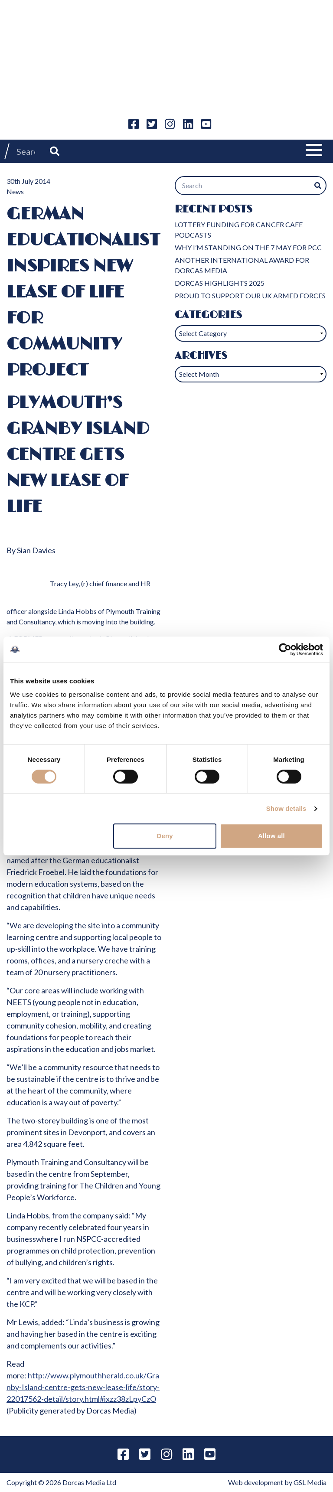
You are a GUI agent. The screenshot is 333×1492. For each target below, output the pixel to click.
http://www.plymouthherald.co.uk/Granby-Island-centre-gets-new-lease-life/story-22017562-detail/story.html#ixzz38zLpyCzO (83, 1387)
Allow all (271, 835)
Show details (286, 808)
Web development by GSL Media (277, 1482)
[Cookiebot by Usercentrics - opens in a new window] (285, 649)
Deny (165, 835)
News (15, 191)
